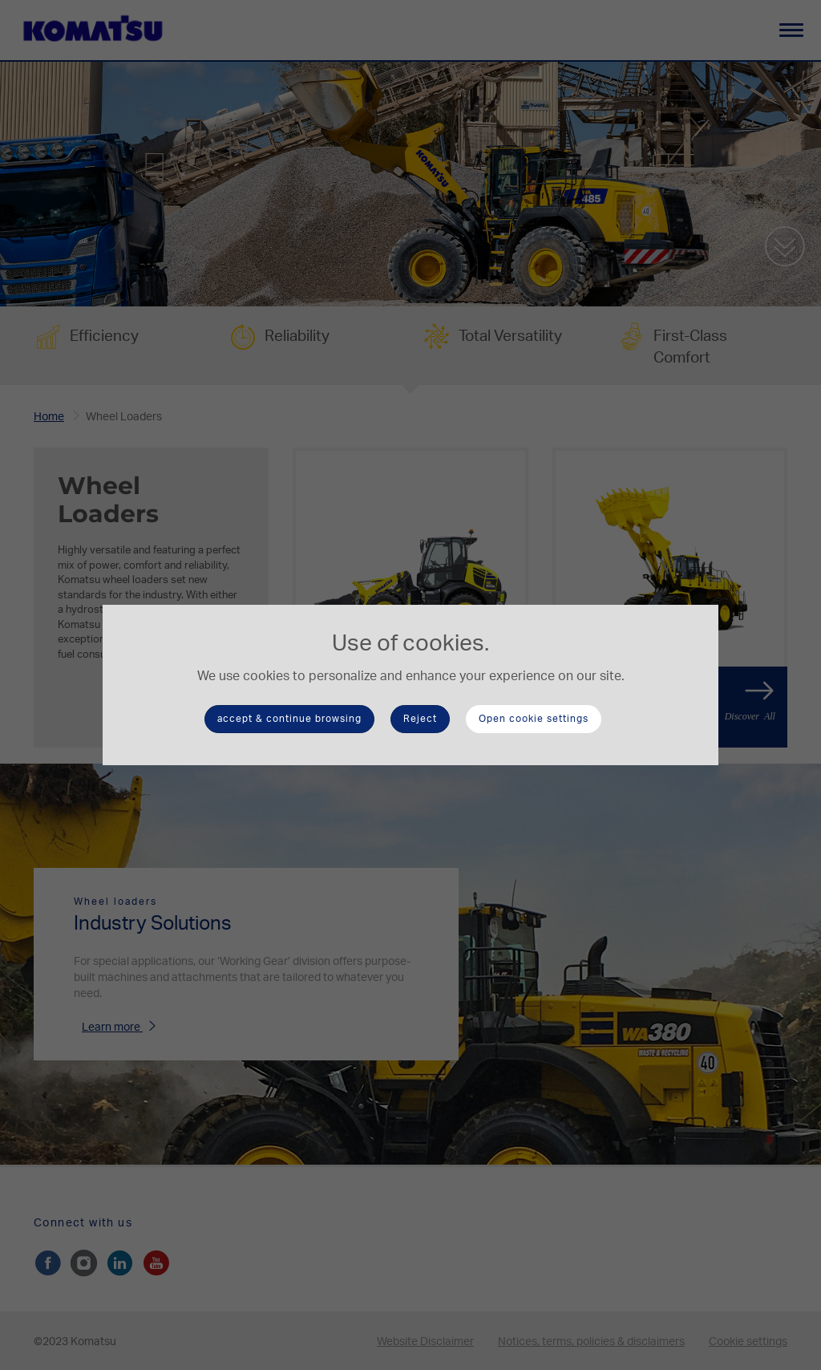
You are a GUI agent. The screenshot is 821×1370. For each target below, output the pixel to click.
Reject (420, 719)
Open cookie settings (533, 719)
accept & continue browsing (289, 719)
